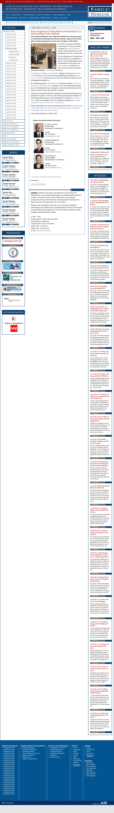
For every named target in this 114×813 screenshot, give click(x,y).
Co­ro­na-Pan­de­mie (73, 48)
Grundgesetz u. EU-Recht (58, 748)
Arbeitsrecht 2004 (10, 109)
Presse (69, 14)
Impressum (89, 753)
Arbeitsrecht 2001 (10, 118)
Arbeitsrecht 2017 (10, 72)
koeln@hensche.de (10, 195)
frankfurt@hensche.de (11, 169)
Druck (75, 751)
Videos (5, 136)
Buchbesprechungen (28, 748)
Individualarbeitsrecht (56, 749)
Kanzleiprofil (64, 17)
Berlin (7, 22)
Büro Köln (89, 770)
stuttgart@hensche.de (11, 222)
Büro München (90, 772)
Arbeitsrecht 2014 (10, 80)
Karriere (75, 753)
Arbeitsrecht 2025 (10, 37)
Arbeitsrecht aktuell (16, 14)
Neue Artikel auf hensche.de (31, 753)
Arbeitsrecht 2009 (10, 95)
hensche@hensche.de (52, 136)
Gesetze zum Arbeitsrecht (43, 14)
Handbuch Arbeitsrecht (29, 14)
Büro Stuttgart (90, 776)
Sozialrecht (53, 755)
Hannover (31, 22)
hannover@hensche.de (12, 187)
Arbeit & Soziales (14, 54)
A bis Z (75, 748)
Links (75, 757)
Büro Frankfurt (90, 764)
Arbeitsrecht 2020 (10, 63)
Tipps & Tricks (22, 17)
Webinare (55, 17)
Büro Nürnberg (91, 774)
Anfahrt (5, 162)
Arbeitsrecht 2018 (10, 69)
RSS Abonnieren (77, 190)
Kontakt (75, 755)
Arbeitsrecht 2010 (10, 92)
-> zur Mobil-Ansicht (9, 28)
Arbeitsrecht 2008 (10, 98)
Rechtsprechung (14, 51)
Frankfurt (14, 22)
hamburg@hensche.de (11, 178)
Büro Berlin (89, 763)
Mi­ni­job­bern (54, 83)
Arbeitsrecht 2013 (10, 83)
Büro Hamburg (90, 766)
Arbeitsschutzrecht (56, 751)
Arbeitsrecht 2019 (10, 66)
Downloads (76, 749)
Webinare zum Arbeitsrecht (11, 142)
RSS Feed (76, 759)
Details (11, 162)
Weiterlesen (95, 70)
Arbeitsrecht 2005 (10, 106)
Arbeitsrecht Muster (34, 17)
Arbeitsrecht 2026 (10, 34)
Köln (38, 22)
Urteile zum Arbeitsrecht (59, 14)
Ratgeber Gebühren (46, 17)
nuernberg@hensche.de (12, 213)
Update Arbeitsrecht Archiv (11, 145)
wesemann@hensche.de (53, 167)
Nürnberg (53, 22)
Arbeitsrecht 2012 (10, 86)
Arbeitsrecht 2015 (10, 77)
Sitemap (75, 762)
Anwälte (68, 22)
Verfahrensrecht (55, 757)
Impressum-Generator (11, 17)
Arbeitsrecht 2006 (10, 103)
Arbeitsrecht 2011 (10, 89)
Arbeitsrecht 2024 (10, 40)
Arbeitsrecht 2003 (10, 112)
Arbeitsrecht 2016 (10, 74)
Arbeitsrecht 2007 (10, 100)
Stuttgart (61, 22)
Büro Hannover (91, 768)
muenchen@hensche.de (12, 204)
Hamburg (22, 22)
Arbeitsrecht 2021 (11, 48)
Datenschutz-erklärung (90, 755)
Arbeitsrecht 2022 (10, 46)
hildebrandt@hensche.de (53, 152)
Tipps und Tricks (8, 121)
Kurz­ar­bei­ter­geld (63, 65)
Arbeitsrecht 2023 (10, 43)
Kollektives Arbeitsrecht (57, 753)
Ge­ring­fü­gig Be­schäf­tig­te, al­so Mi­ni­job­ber (44, 73)
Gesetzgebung (13, 60)
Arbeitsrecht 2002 (10, 115)
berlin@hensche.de (10, 160)
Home (7, 14)
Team (88, 751)
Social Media (77, 761)
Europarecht (12, 57)
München (44, 22)
